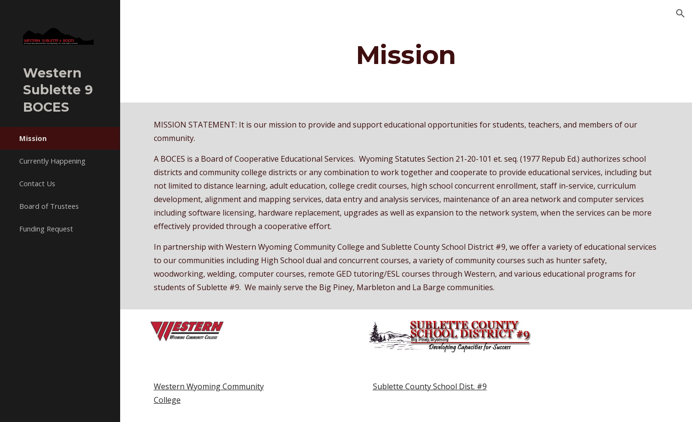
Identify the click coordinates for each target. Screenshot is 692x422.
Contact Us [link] (37, 183)
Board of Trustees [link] (49, 206)
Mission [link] (33, 138)
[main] (406, 54)
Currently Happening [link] (52, 161)
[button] (680, 13)
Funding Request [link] (46, 228)
